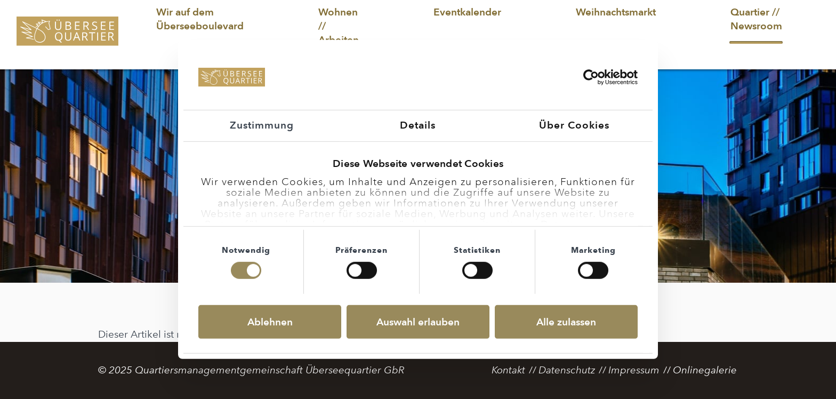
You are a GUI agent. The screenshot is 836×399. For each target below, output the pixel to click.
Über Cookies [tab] (574, 125)
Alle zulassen (566, 322)
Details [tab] (418, 125)
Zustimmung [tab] (262, 125)
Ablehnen (270, 322)
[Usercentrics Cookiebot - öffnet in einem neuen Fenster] (591, 77)
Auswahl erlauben (418, 322)
